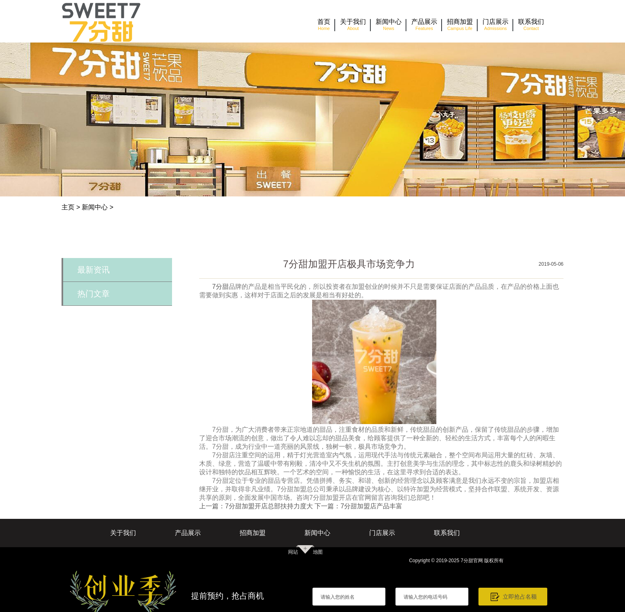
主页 (68, 207)
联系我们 (447, 532)
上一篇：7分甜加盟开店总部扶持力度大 (256, 506)
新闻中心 (95, 207)
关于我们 (123, 532)
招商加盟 (253, 532)
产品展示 (188, 532)
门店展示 (382, 532)
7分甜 (220, 286)
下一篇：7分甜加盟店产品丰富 (358, 506)
